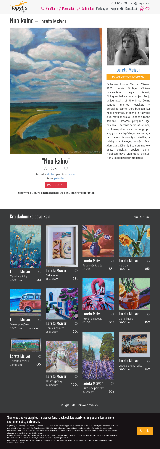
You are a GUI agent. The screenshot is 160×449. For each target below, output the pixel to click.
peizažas (59, 179)
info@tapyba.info (140, 3)
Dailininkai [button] (85, 8)
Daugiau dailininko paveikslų (80, 406)
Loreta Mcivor (128, 70)
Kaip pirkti (117, 8)
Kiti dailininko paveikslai (30, 217)
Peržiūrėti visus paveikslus (128, 77)
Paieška (48, 8)
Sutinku (145, 431)
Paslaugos (102, 8)
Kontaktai (131, 8)
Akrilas (50, 175)
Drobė (71, 175)
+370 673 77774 (119, 3)
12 (141, 218)
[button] (66, 169)
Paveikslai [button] (66, 8)
